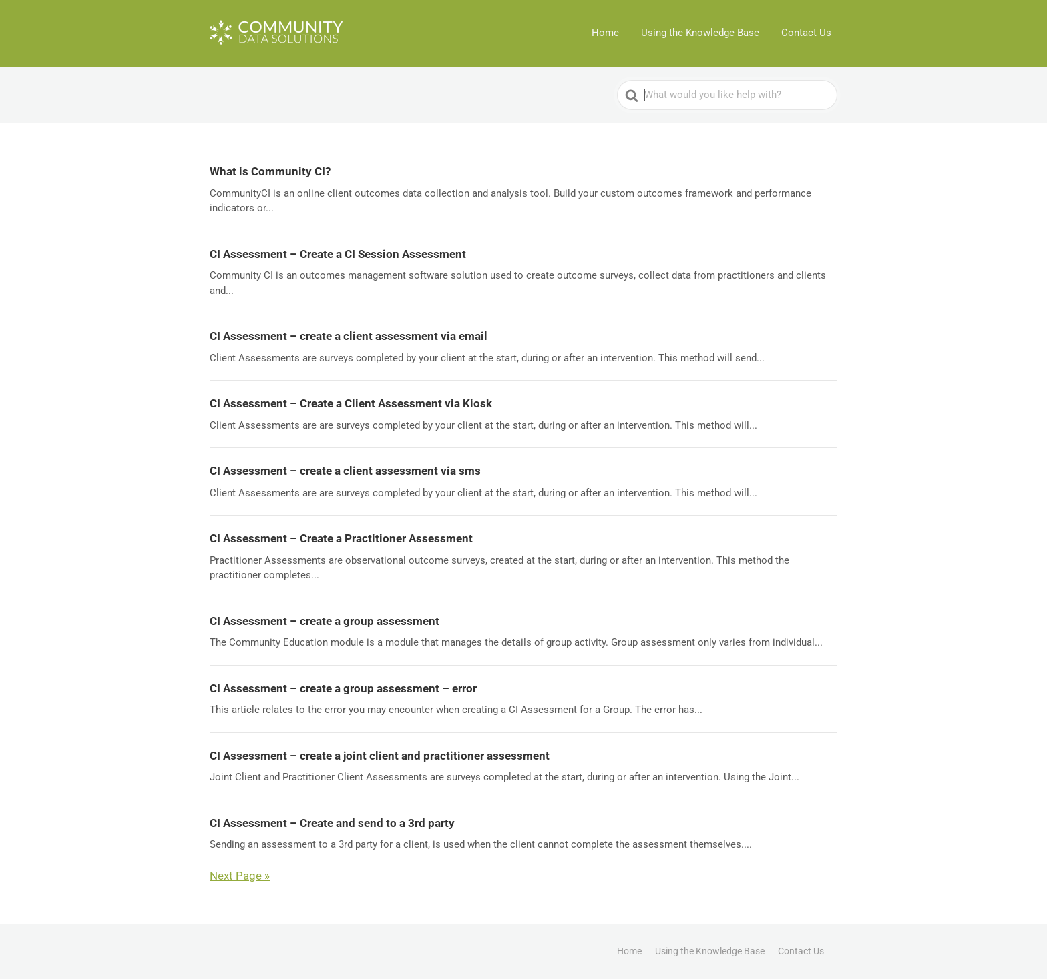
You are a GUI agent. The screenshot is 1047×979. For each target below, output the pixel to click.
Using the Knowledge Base (701, 33)
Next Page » (240, 875)
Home (607, 33)
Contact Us (807, 33)
